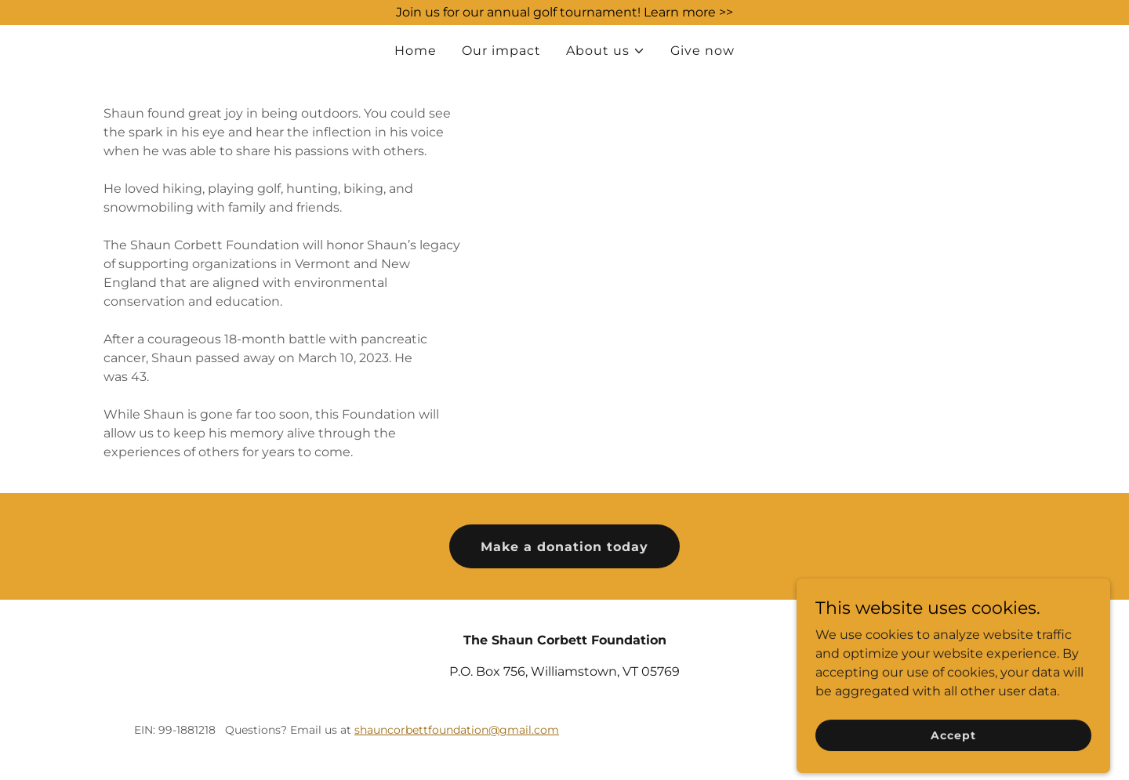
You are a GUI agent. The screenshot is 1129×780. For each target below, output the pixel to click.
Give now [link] (702, 50)
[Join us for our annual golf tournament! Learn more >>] (564, 12)
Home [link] (415, 50)
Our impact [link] (501, 50)
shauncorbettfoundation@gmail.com (456, 730)
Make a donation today (564, 546)
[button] (605, 51)
